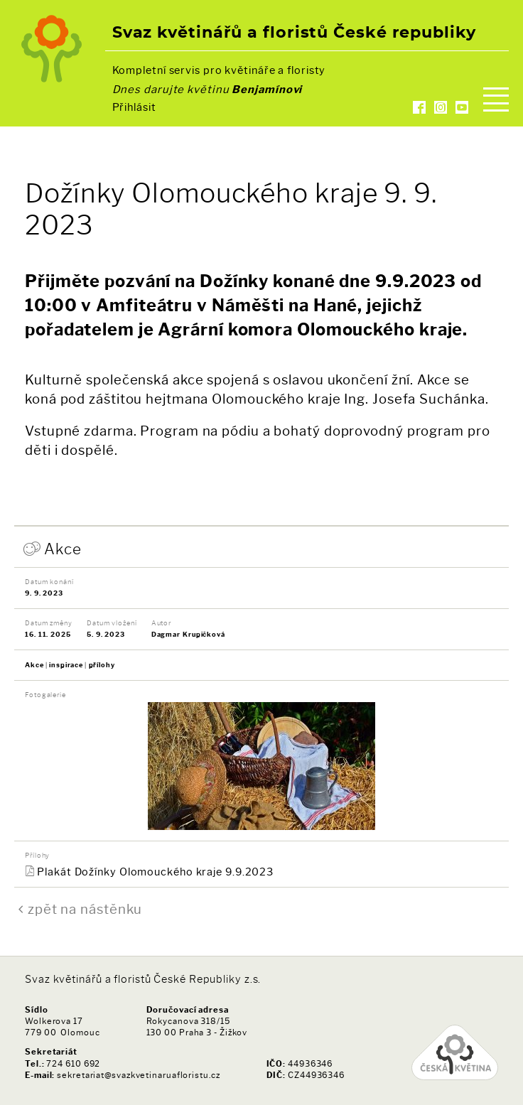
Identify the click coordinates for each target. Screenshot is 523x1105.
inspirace (66, 665)
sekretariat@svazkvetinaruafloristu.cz (138, 1075)
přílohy (102, 665)
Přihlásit (134, 107)
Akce (63, 549)
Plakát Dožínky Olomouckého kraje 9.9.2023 (155, 872)
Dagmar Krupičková (188, 634)
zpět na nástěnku (85, 909)
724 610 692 (73, 1064)
